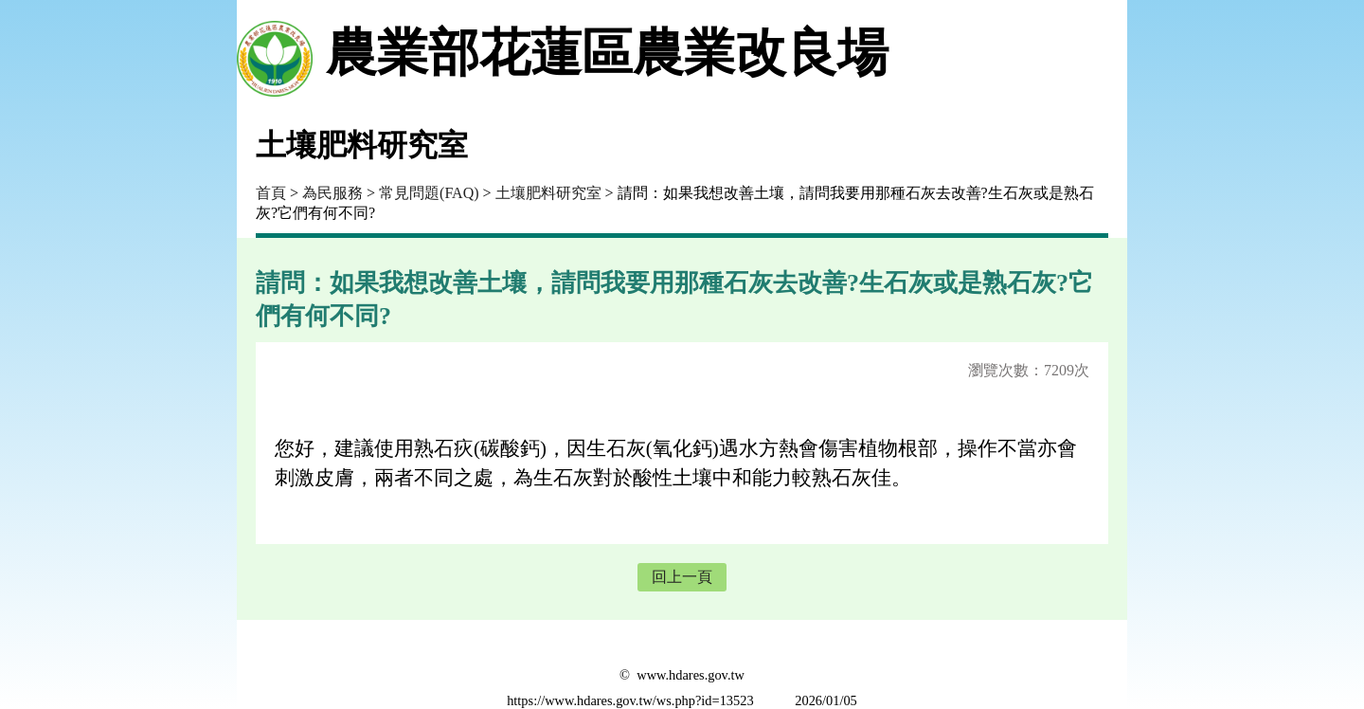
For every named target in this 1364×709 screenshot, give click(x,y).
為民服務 (332, 193)
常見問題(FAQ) (428, 193)
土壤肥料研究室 (548, 193)
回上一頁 (682, 577)
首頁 (271, 193)
